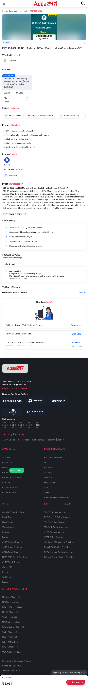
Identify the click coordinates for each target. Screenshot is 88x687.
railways (48, 467)
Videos (26, 11)
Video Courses (8, 527)
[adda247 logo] (15, 368)
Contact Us (76, 325)
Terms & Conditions (11, 670)
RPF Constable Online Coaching (58, 552)
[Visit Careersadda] (12, 401)
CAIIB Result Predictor (12, 552)
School (61, 439)
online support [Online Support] (9, 492)
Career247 (7, 567)
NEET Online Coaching (54, 537)
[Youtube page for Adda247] (37, 425)
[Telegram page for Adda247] (21, 425)
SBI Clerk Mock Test (11, 597)
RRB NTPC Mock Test (12, 607)
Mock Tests (7, 517)
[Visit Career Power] (35, 412)
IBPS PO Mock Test (10, 642)
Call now (76, 342)
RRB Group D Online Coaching (58, 517)
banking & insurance (53, 457)
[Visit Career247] (58, 401)
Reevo (5, 572)
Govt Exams (9, 439)
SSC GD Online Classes (54, 522)
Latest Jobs (23, 439)
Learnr (5, 582)
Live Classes (7, 522)
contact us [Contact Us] (7, 462)
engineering (49, 482)
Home (4, 11)
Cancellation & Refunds (12, 665)
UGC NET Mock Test (11, 652)
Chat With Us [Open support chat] (75, 682)
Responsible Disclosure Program (17, 661)
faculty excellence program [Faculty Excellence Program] (56, 497)
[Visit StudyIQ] (12, 412)
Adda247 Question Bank (13, 512)
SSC (46, 462)
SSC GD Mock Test (10, 602)
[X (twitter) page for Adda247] (13, 425)
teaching (48, 472)
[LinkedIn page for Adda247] (4, 425)
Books (5, 537)
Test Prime (7, 577)
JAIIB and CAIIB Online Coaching (59, 542)
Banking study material (17, 11)
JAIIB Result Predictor (12, 547)
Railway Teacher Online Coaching (59, 557)
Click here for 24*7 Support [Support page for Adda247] (14, 388)
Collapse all (81, 292)
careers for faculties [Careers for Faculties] (11, 477)
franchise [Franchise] (6, 482)
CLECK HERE (20, 214)
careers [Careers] (5, 472)
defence (48, 477)
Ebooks (5, 532)
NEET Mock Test (9, 637)
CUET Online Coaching (54, 532)
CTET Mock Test (9, 617)
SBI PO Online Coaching (55, 512)
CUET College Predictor (13, 542)
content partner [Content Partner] (9, 487)
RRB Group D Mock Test (13, 627)
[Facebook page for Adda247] (29, 425)
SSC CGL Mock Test (11, 622)
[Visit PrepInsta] (35, 401)
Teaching (51, 439)
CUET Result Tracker (11, 562)
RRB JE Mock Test (10, 646)
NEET (46, 492)
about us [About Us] (6, 457)
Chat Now (76, 334)
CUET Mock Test (9, 632)
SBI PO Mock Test (10, 612)
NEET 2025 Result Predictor (15, 557)
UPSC (46, 487)
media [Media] (5, 467)
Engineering (38, 439)
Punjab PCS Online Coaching (57, 547)
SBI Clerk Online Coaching (56, 527)
